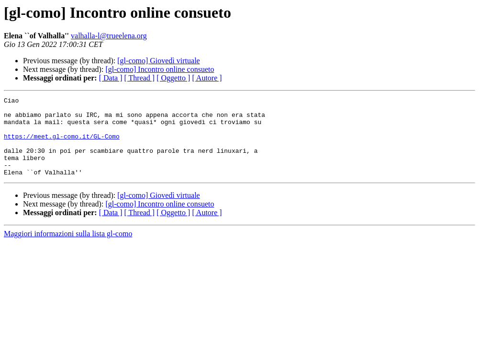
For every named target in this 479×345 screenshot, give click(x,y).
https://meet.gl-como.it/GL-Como (62, 144)
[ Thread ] (139, 78)
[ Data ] (111, 78)
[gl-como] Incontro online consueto (159, 69)
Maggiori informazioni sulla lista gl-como (68, 249)
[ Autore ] (207, 78)
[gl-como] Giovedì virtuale (158, 61)
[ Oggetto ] (173, 78)
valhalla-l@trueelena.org (109, 36)
